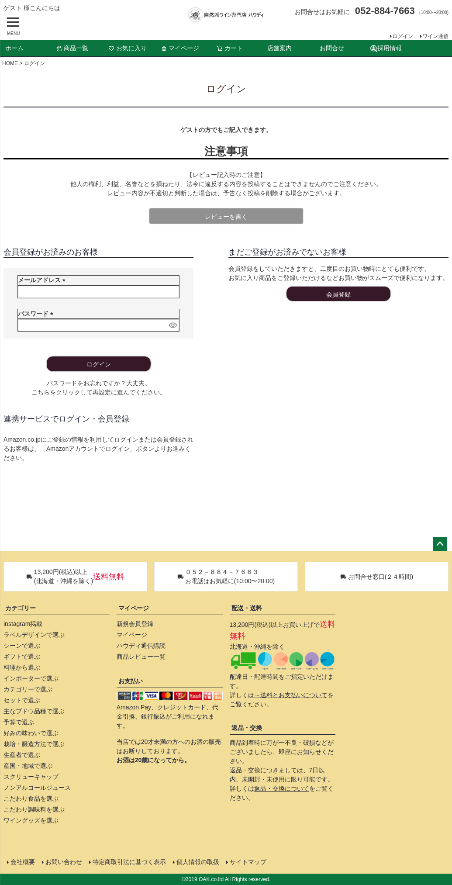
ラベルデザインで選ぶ (34, 634)
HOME (10, 63)
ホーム (14, 48)
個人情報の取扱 (197, 861)
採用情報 (386, 48)
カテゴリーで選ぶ (27, 689)
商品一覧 (72, 48)
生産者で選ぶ (21, 754)
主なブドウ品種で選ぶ (34, 711)
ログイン (402, 36)
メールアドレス (43, 280)
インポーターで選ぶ (31, 678)
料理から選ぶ (21, 667)
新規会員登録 (135, 623)
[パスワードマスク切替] (172, 325)
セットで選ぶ (21, 700)
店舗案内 (279, 48)
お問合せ (332, 48)
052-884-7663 (385, 10)
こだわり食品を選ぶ (31, 798)
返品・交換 (246, 727)
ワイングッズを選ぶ (31, 820)
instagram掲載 (22, 623)
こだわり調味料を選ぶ (34, 809)
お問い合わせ (63, 861)
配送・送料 (246, 608)
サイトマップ (248, 861)
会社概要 (22, 861)
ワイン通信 (435, 36)
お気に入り (127, 48)
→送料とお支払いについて (291, 694)
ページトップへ (440, 544)
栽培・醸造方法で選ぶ (34, 743)
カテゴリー (20, 608)
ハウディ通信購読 (141, 645)
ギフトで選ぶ (21, 656)
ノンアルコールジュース (37, 787)
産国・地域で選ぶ (27, 765)
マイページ (180, 48)
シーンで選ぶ (21, 645)
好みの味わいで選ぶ (31, 732)
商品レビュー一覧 (141, 656)
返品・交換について (281, 788)
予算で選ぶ (18, 722)
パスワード (37, 313)
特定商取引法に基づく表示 (129, 861)
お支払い (130, 681)
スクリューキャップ (31, 776)
